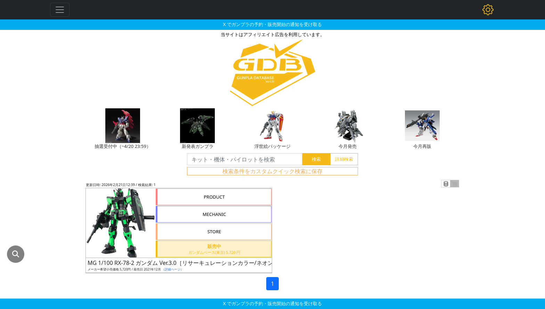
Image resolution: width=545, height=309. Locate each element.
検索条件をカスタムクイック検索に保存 (272, 171)
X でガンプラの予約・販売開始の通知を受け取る (272, 24)
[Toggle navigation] (60, 10)
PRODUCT (214, 197)
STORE (214, 231)
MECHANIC (214, 214)
